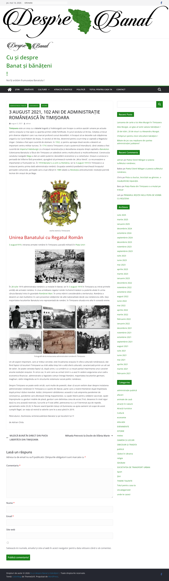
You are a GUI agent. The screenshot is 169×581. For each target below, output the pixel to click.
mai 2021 (121, 359)
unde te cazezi (123, 494)
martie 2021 (122, 368)
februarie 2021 (124, 373)
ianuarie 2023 (123, 278)
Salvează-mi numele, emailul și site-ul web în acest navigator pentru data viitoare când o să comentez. (58, 548)
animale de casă (124, 399)
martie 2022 (122, 314)
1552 (57, 142)
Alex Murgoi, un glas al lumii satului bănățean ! (139, 127)
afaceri (120, 395)
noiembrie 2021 (124, 332)
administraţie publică (18, 106)
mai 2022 (121, 305)
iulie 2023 (121, 255)
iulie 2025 (121, 215)
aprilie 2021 (122, 364)
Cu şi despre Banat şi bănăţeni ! (29, 65)
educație (121, 422)
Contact (120, 89)
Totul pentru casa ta (101, 89)
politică (81, 89)
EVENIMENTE (34, 106)
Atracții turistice (63, 89)
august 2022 (122, 296)
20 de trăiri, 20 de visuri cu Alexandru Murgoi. (138, 131)
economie (121, 417)
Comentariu (13, 465)
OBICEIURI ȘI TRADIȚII (127, 444)
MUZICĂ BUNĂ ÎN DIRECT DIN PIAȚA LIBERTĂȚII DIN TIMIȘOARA (27, 437)
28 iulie (14, 286)
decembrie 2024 (124, 228)
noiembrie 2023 (124, 246)
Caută (160, 104)
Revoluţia (74, 170)
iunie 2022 (122, 301)
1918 (40, 163)
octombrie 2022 (124, 292)
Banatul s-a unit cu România (56, 163)
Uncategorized (123, 490)
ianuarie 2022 (123, 323)
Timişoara (13, 128)
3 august (80, 163)
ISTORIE (44, 106)
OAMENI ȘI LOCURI (125, 440)
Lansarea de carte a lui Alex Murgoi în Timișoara (139, 122)
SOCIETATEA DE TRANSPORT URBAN (133, 467)
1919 (86, 163)
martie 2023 (122, 273)
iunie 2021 (122, 355)
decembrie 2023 (124, 242)
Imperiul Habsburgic (29, 149)
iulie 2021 (121, 350)
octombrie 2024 (124, 233)
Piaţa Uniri (80, 244)
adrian (28, 123)
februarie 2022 (124, 319)
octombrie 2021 (124, 337)
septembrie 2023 (125, 251)
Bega (29, 156)
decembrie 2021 (124, 328)
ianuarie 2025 (123, 224)
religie (120, 458)
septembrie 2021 (125, 341)
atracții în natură (125, 404)
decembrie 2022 (124, 283)
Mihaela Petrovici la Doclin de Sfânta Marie (89, 435)
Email (10, 516)
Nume (10, 502)
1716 (44, 145)
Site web (10, 529)
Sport (119, 471)
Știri (17, 89)
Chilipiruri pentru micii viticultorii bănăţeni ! (137, 136)
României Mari (46, 293)
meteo (120, 435)
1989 (59, 170)
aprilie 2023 (122, 269)
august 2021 (122, 346)
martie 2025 (122, 219)
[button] (48, 89)
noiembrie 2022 (124, 287)
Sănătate (29, 89)
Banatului (104, 149)
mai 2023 (121, 264)
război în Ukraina (125, 453)
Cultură (42, 89)
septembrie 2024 (125, 237)
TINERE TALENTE (124, 481)
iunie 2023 (122, 260)
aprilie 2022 (122, 310)
